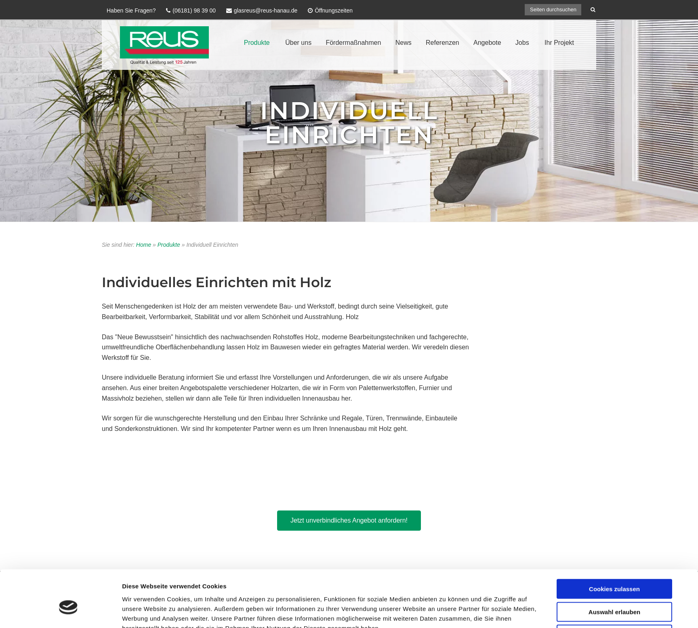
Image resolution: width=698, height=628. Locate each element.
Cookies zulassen (614, 494)
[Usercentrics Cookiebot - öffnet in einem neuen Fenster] (68, 560)
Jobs (522, 42)
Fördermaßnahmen (353, 42)
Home (143, 245)
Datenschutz (525, 587)
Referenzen (442, 42)
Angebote (487, 42)
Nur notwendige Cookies (614, 540)
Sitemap (561, 587)
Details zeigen (445, 560)
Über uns (298, 42)
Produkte (257, 42)
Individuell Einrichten (349, 122)
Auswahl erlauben (614, 518)
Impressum (486, 587)
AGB (585, 587)
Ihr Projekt (559, 42)
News (403, 42)
